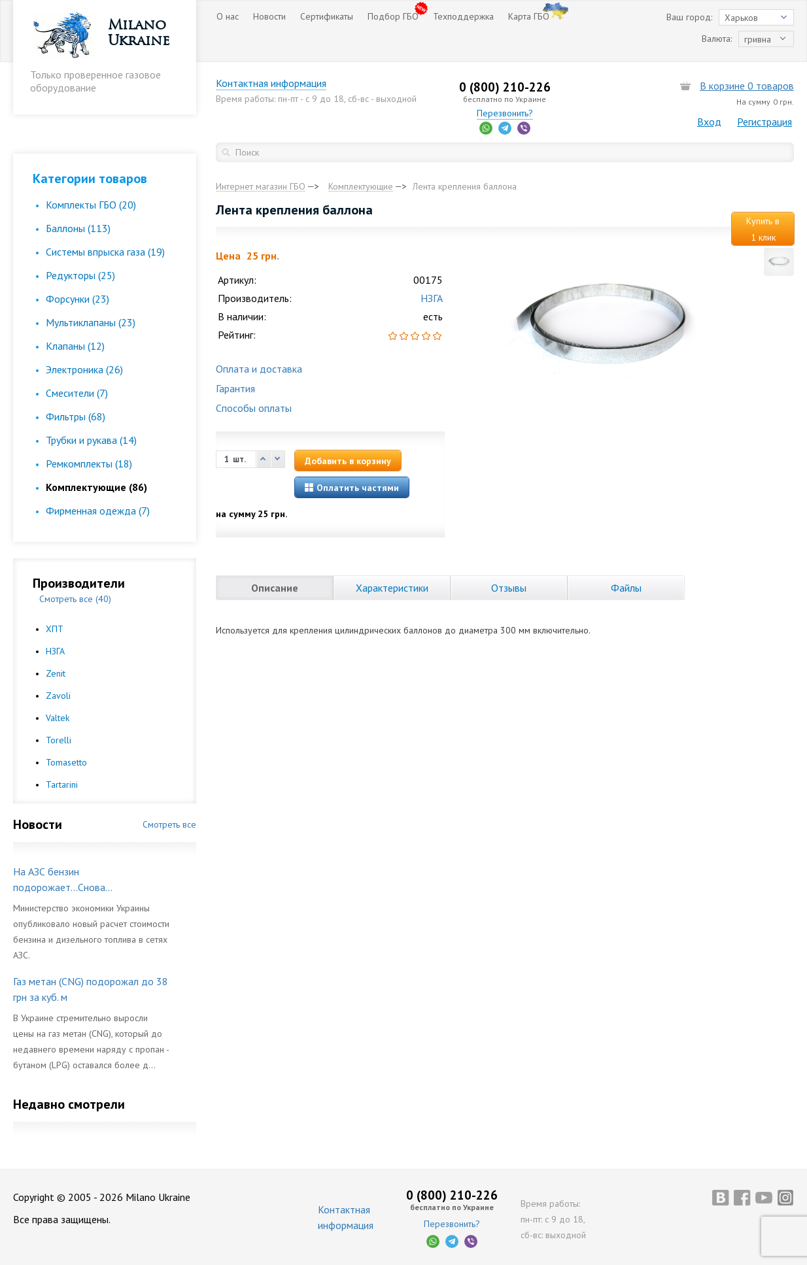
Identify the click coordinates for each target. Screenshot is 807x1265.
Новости (269, 16)
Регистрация (764, 121)
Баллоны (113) (78, 228)
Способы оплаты (254, 407)
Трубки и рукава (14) (91, 440)
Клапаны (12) (75, 345)
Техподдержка (463, 16)
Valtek (57, 718)
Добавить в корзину (348, 461)
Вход (709, 121)
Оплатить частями (352, 488)
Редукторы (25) (80, 275)
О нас (227, 16)
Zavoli (58, 695)
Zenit (55, 673)
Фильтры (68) (75, 416)
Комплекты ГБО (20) (91, 204)
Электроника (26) (84, 369)
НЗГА (55, 651)
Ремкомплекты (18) (89, 463)
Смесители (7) (77, 392)
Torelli (58, 740)
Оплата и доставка (259, 368)
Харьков (741, 18)
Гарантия (235, 388)
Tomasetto (66, 762)
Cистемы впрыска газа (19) (105, 251)
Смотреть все (169, 824)
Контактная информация (271, 83)
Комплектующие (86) (96, 487)
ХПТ (54, 629)
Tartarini (62, 784)
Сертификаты (326, 16)
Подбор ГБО (393, 16)
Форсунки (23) (77, 298)
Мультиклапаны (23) (90, 322)
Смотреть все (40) (75, 599)
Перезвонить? (505, 113)
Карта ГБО (528, 16)
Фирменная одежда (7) (98, 510)
